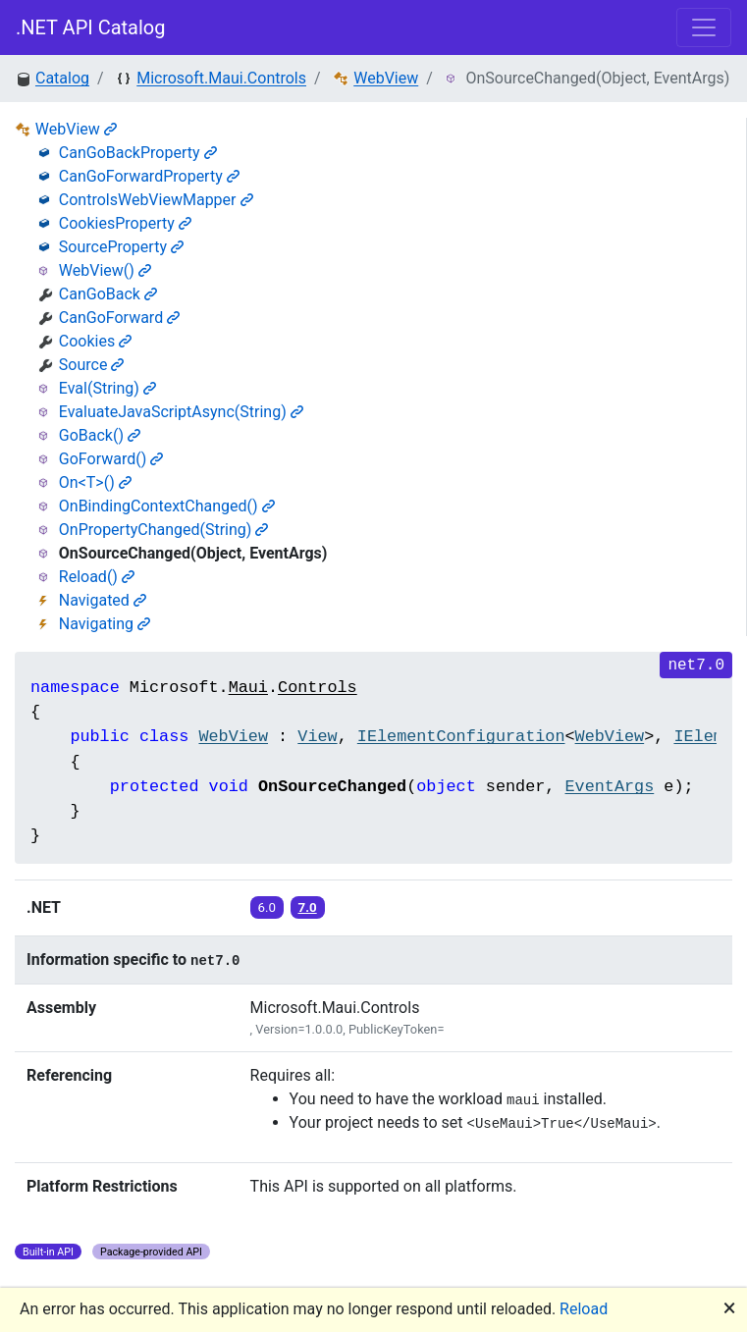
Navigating (104, 623)
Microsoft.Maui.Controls (221, 78)
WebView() (105, 270)
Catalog (62, 78)
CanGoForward (119, 317)
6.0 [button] (267, 907)
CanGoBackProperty (138, 152)
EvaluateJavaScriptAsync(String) (181, 411)
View (317, 736)
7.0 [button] (307, 907)
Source (92, 364)
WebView (385, 78)
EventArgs (610, 786)
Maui (248, 687)
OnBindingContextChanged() (167, 506)
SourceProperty (121, 247)
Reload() (96, 576)
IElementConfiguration (461, 736)
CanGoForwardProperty (149, 176)
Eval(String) (107, 388)
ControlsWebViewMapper (156, 199)
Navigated (102, 600)
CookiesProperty (125, 223)
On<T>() (95, 482)
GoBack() (99, 435)
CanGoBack (108, 294)
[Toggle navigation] (703, 27)
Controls (317, 687)
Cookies (95, 341)
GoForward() (111, 459)
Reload (584, 1309)
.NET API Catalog (91, 27)
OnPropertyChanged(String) (164, 529)
